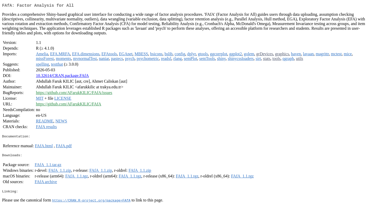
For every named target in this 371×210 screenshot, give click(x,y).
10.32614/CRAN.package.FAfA (62, 76)
